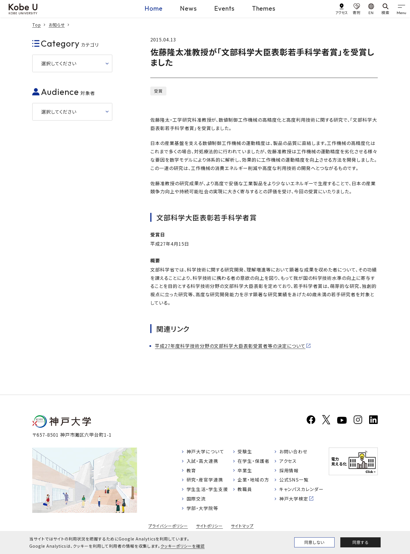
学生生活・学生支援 (207, 490)
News (188, 8)
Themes (264, 8)
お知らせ (57, 25)
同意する (360, 542)
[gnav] (401, 8)
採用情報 (289, 470)
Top (36, 25)
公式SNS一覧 (294, 480)
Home (154, 8)
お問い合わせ (293, 451)
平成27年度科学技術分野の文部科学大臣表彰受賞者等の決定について (230, 345)
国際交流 (196, 500)
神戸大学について (206, 451)
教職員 (245, 490)
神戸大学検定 (294, 500)
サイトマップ (242, 527)
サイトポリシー (209, 527)
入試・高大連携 (203, 461)
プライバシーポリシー (168, 527)
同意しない (314, 542)
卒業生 (245, 470)
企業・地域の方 (253, 480)
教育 (191, 470)
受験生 (245, 451)
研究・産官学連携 (205, 480)
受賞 (158, 91)
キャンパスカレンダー (301, 490)
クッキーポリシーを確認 (182, 546)
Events (224, 8)
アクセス (288, 461)
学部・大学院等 (203, 509)
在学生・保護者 (254, 461)
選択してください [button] (59, 63)
